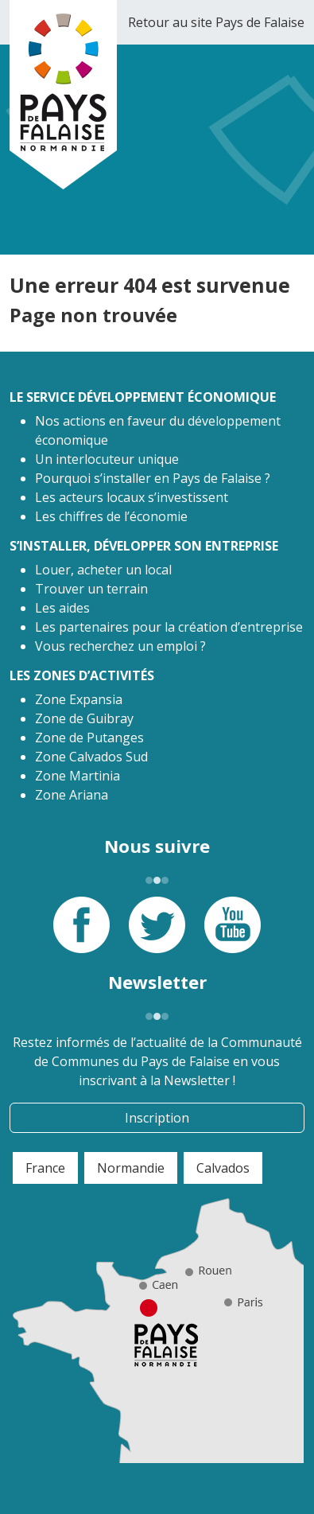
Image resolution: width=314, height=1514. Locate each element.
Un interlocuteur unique (107, 459)
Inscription (157, 1118)
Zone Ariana (71, 795)
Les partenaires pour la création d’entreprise (169, 627)
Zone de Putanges (89, 737)
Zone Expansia (78, 699)
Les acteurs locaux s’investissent (131, 497)
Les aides (62, 608)
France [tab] (45, 1168)
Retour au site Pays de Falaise (216, 22)
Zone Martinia (77, 775)
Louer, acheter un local (103, 569)
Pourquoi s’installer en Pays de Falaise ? (152, 478)
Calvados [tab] (223, 1168)
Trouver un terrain (91, 588)
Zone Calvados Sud (91, 756)
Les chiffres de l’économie (111, 516)
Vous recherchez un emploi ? (120, 646)
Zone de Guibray (84, 718)
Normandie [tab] (131, 1168)
